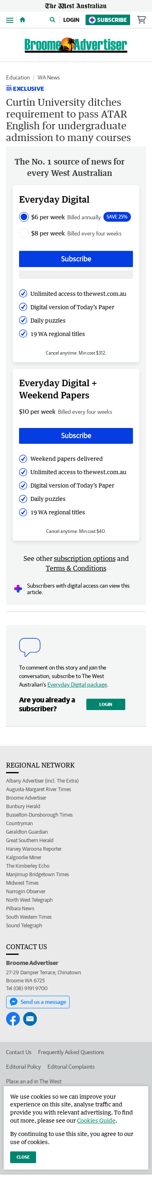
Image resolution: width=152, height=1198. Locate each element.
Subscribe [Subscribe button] (76, 259)
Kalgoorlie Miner (23, 857)
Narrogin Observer (25, 891)
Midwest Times (22, 883)
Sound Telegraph (24, 925)
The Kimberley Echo (27, 866)
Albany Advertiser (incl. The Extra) (42, 781)
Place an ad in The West (34, 1081)
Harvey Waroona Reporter (34, 849)
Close (23, 1156)
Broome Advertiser (26, 798)
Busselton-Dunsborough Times (39, 815)
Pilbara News (20, 908)
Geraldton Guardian (27, 832)
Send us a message (38, 1002)
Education (18, 77)
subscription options (85, 558)
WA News (49, 77)
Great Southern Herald (30, 840)
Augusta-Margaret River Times (38, 789)
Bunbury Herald (23, 806)
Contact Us (19, 1052)
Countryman (19, 823)
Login (71, 20)
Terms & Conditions (76, 568)
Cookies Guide (96, 1120)
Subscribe (108, 20)
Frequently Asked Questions (71, 1052)
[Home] (22, 20)
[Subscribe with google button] (76, 274)
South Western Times (28, 917)
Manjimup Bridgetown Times (37, 874)
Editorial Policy (23, 1066)
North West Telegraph (29, 900)
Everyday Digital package (77, 684)
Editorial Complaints (71, 1066)
